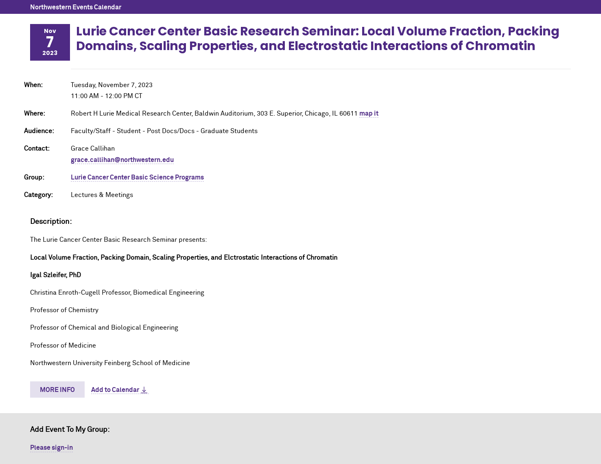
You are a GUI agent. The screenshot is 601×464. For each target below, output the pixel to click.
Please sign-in (51, 447)
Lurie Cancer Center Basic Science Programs (137, 177)
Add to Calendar (115, 390)
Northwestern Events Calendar (75, 7)
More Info (57, 390)
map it (368, 113)
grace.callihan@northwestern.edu (122, 160)
